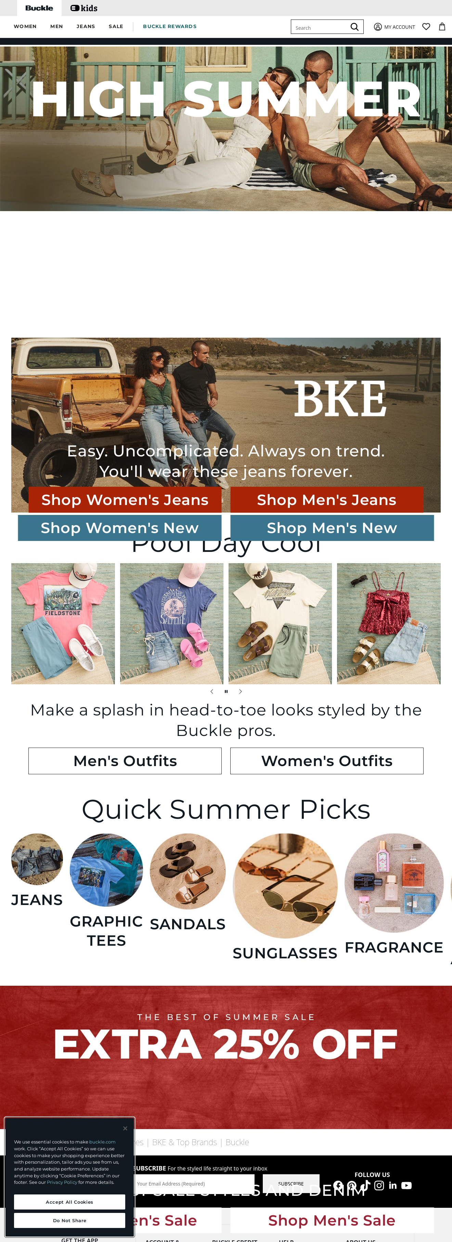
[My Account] (394, 27)
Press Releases (362, 1054)
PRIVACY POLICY (141, 1183)
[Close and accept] (125, 1128)
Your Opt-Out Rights (301, 1145)
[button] (25, 27)
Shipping (289, 1067)
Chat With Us (293, 991)
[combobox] (320, 27)
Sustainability (361, 1041)
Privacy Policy (62, 1182)
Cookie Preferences (330, 1183)
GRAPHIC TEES (118, 702)
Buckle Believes (363, 1028)
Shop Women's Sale (194, 832)
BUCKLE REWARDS (170, 26)
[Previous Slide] (212, 540)
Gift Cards (156, 1040)
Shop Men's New (95, 173)
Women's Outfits (256, 574)
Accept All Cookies (69, 1202)
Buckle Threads (363, 1003)
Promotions (292, 1080)
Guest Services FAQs (301, 1004)
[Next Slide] (240, 540)
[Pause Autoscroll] (226, 540)
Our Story (356, 990)
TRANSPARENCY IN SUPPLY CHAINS (210, 1183)
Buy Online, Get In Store (172, 1065)
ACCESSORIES (406, 702)
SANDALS (190, 702)
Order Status (293, 1029)
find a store (87, 919)
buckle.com (102, 1141)
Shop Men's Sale (257, 832)
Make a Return (161, 1052)
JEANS (46, 702)
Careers (354, 1016)
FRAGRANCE (334, 702)
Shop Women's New (31, 173)
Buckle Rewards (163, 1014)
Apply (218, 1014)
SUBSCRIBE (291, 921)
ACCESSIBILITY (277, 1183)
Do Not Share (70, 1220)
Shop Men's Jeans (364, 327)
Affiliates (355, 1079)
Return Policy (293, 1042)
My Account (158, 1002)
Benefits (221, 1027)
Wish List (155, 1027)
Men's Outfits (196, 574)
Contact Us (291, 1016)
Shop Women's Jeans (303, 327)
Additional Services (166, 1078)
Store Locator (294, 1092)
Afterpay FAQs (295, 1105)
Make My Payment (233, 1002)
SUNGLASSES (262, 702)
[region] (69, 1177)
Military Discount (164, 1090)
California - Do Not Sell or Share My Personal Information (307, 1125)
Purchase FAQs (295, 1054)
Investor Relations (366, 1066)
